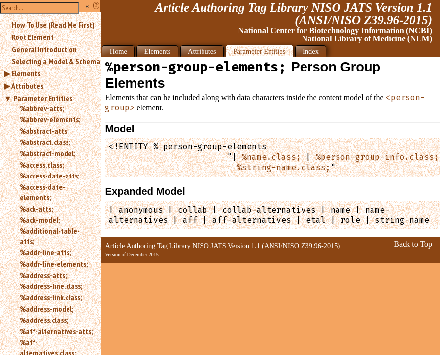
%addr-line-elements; (54, 264)
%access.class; (42, 165)
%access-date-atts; (49, 175)
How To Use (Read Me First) (53, 25)
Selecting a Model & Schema (56, 61)
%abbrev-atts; (42, 108)
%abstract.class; (45, 142)
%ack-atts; (36, 208)
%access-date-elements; (42, 192)
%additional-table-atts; (50, 236)
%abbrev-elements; (50, 119)
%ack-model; (40, 220)
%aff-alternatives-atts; (56, 331)
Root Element (33, 37)
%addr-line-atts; (45, 252)
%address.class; (44, 320)
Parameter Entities (42, 98)
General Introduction (44, 49)
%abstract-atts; (44, 131)
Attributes (27, 86)
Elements (25, 73)
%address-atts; (43, 275)
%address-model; (46, 309)
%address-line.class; (51, 286)
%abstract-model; (47, 153)
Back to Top (413, 244)
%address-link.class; (51, 297)
